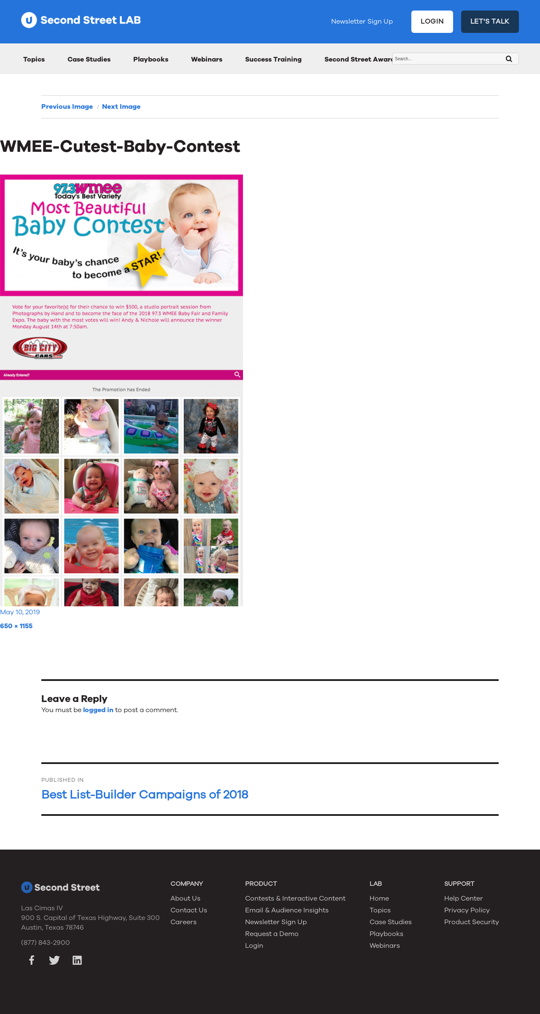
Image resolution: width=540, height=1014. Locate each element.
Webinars (206, 59)
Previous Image (67, 106)
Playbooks (150, 59)
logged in (98, 710)
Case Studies (89, 59)
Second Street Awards (361, 59)
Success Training (273, 59)
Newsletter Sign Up (362, 21)
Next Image (121, 106)
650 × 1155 (16, 626)
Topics (34, 59)
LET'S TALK (490, 21)
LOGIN (432, 21)
